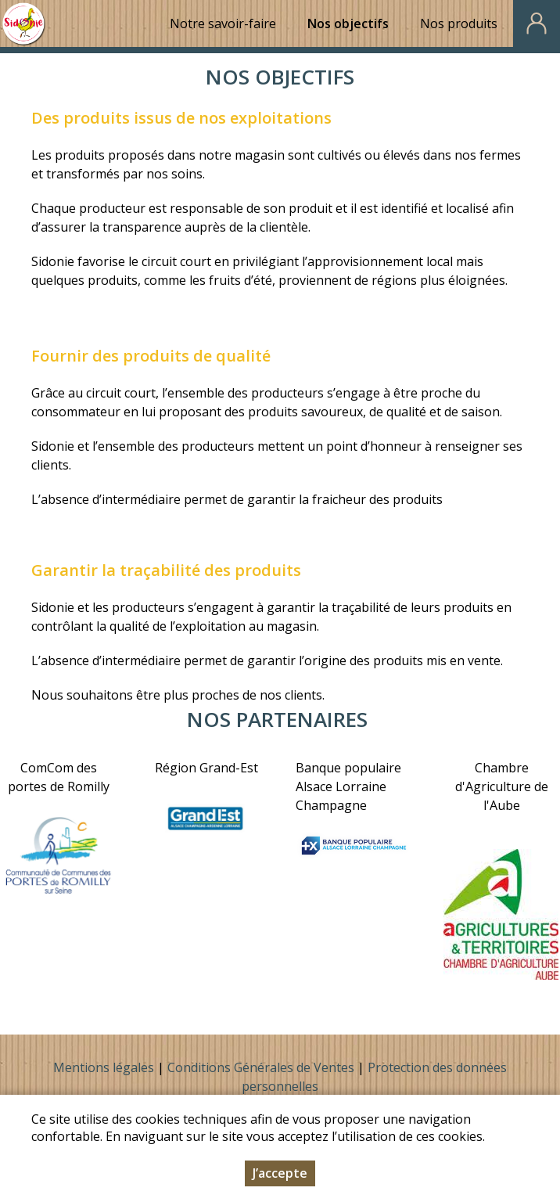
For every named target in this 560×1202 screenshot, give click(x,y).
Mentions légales (103, 1067)
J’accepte (280, 1173)
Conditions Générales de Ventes (262, 1067)
